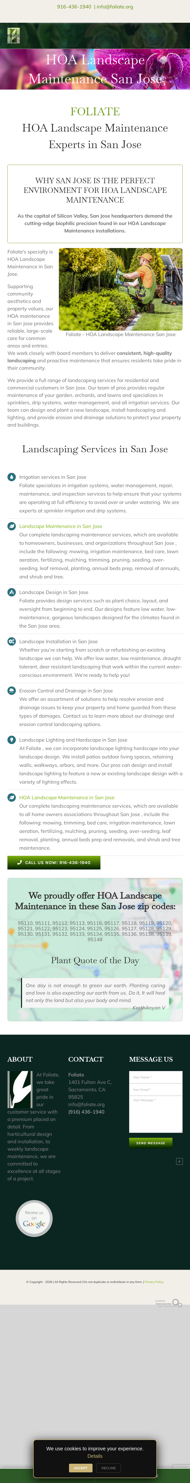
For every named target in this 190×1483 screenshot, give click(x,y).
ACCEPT (81, 1468)
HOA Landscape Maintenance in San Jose (67, 797)
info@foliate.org (115, 6)
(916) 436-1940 (86, 1112)
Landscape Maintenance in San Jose (60, 526)
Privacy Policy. (154, 1282)
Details (94, 1456)
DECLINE (108, 1468)
